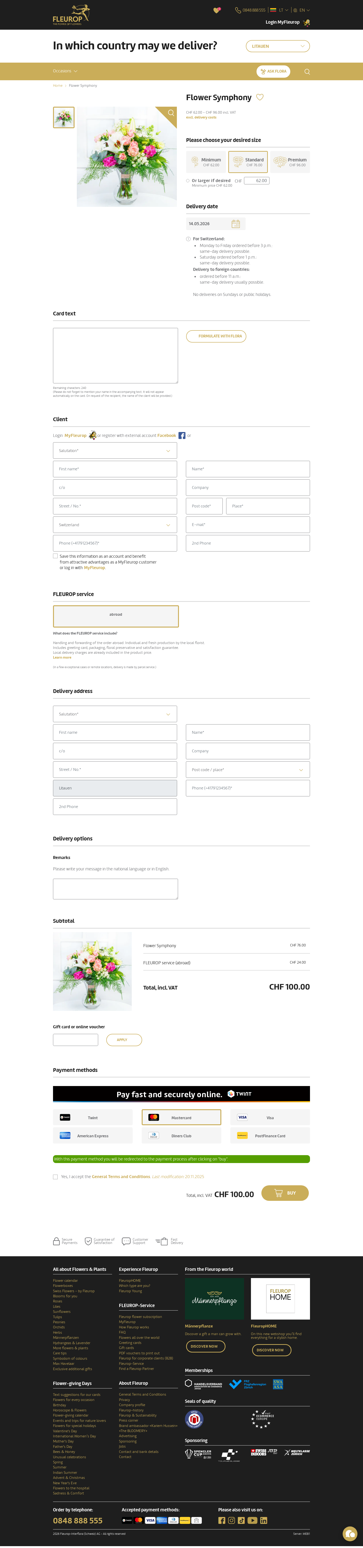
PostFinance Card (261, 1137)
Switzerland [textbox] (69, 526)
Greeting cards (130, 1345)
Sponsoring (128, 1443)
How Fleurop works (134, 1329)
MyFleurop (127, 1324)
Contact (125, 1459)
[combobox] (115, 452)
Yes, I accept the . (132, 1178)
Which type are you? (134, 1287)
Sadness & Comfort (68, 1495)
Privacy (124, 1401)
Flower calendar (65, 1282)
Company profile (132, 1407)
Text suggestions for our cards (76, 1396)
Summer (59, 1469)
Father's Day (62, 1448)
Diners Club (169, 1137)
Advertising (128, 1438)
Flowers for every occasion (73, 1402)
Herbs (57, 1334)
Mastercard (169, 1118)
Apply (122, 1041)
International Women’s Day (74, 1438)
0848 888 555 (78, 1522)
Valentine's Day (65, 1433)
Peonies (59, 1324)
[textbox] (115, 452)
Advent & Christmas (69, 1479)
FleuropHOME (130, 1282)
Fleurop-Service (131, 1365)
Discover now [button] (204, 1348)
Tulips (57, 1319)
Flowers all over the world (139, 1339)
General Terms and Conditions (142, 1396)
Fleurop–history (131, 1412)
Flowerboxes (63, 1287)
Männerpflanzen (66, 1339)
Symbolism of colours (70, 1360)
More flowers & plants (70, 1350)
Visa (255, 1118)
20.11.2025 (178, 1178)
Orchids (59, 1329)
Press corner (128, 1422)
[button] (65, 70)
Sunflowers (62, 1313)
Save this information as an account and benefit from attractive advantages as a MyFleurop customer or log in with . (108, 563)
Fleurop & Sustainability (137, 1417)
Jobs (122, 1448)
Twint (79, 1118)
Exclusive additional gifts (72, 1371)
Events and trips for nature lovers (79, 1422)
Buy (291, 1195)
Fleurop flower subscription (140, 1319)
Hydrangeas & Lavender (71, 1345)
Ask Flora (276, 70)
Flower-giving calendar (70, 1417)
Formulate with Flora (220, 338)
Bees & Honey (64, 1454)
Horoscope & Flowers (70, 1412)
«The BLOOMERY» (133, 1433)
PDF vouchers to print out (139, 1355)
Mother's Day (63, 1443)
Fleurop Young (130, 1293)
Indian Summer (65, 1474)
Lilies (56, 1308)
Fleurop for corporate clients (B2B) (146, 1360)
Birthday (59, 1407)
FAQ (122, 1334)
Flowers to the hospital (71, 1490)
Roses (57, 1303)
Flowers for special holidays (74, 1428)
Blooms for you (65, 1298)
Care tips (60, 1355)
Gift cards (126, 1350)
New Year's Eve (65, 1485)
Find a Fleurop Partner (136, 1371)
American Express (84, 1137)
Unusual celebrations (69, 1459)
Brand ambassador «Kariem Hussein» (148, 1427)
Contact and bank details (139, 1453)
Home (58, 85)
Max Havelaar (63, 1365)
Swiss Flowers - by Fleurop (74, 1293)
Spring (58, 1464)
